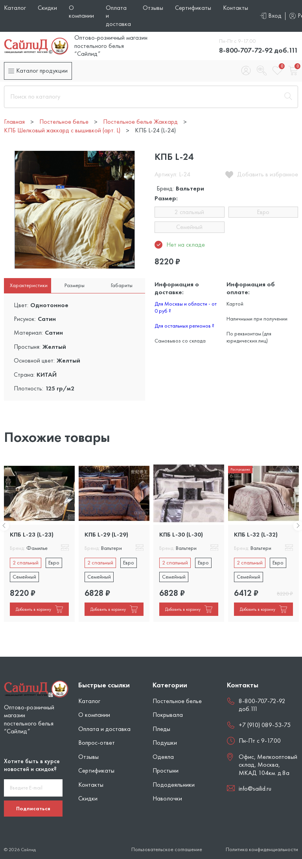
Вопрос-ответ (96, 742)
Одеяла (163, 757)
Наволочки (167, 798)
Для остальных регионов (184, 325)
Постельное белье (177, 701)
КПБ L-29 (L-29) (106, 534)
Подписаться (33, 808)
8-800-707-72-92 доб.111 (258, 50)
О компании (81, 12)
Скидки (47, 8)
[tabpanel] (39, 542)
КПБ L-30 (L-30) (181, 534)
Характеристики (29, 285)
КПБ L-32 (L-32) (256, 534)
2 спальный (189, 212)
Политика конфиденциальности (262, 849)
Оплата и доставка (104, 729)
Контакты (235, 8)
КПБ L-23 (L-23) (31, 534)
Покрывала (168, 715)
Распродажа (240, 469)
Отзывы (153, 8)
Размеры (74, 285)
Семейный (189, 227)
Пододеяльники (174, 784)
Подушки (165, 742)
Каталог (15, 8)
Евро (263, 212)
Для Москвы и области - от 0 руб (186, 307)
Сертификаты (193, 8)
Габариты (122, 285)
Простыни (166, 770)
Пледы (161, 729)
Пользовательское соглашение (166, 849)
